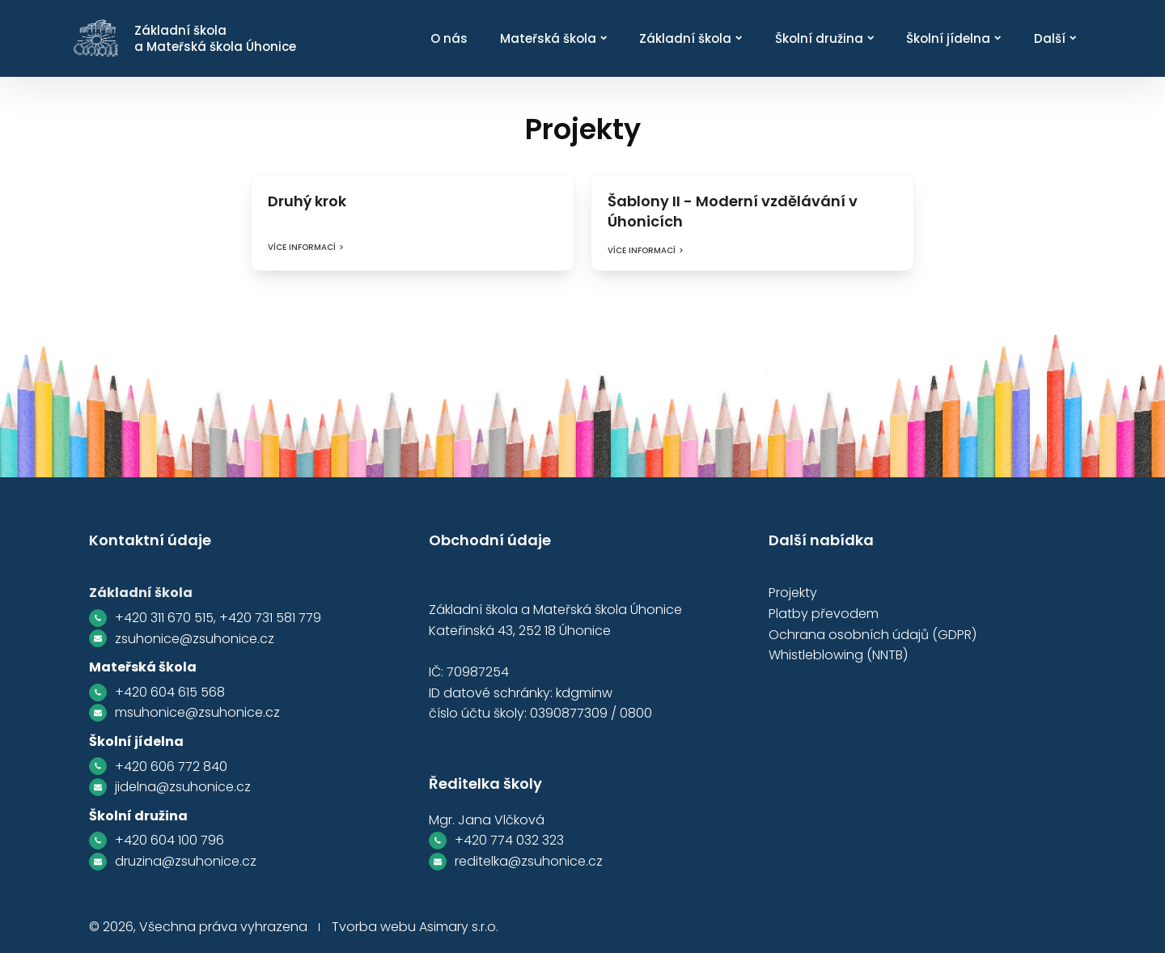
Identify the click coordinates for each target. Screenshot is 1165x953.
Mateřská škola (553, 38)
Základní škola (690, 38)
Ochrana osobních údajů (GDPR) (872, 634)
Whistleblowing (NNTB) (838, 655)
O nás (449, 38)
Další (1055, 38)
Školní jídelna (953, 38)
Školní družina (824, 38)
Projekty (793, 592)
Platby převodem (824, 613)
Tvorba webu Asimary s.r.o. (415, 926)
